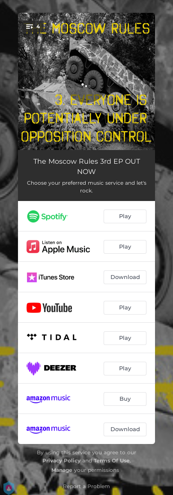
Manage (61, 470)
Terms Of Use (112, 460)
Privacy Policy (61, 460)
